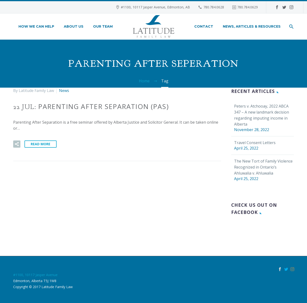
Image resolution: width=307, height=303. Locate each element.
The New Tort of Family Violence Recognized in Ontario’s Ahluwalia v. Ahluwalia (263, 167)
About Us (73, 26)
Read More (40, 144)
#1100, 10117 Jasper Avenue (35, 275)
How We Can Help (36, 26)
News (64, 90)
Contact (203, 26)
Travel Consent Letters (255, 142)
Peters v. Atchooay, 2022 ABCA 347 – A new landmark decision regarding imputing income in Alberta (261, 115)
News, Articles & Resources (252, 26)
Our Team (103, 26)
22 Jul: (91, 107)
